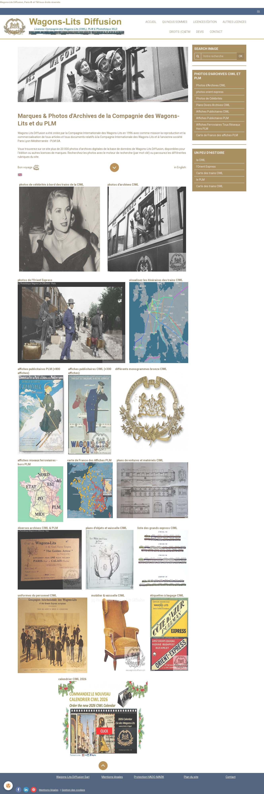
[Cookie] (8, 785)
